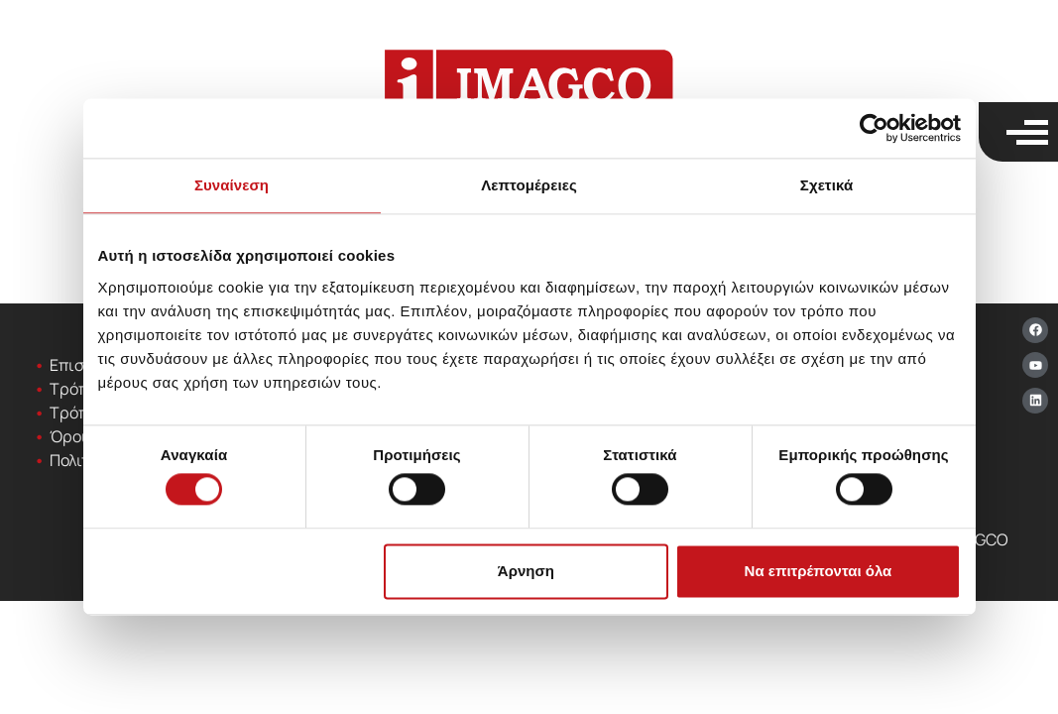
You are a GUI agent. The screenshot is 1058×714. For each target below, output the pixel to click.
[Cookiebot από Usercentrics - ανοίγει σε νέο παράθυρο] (874, 128)
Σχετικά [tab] (826, 185)
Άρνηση (526, 570)
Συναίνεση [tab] (231, 185)
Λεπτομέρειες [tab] (529, 185)
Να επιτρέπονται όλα (818, 570)
